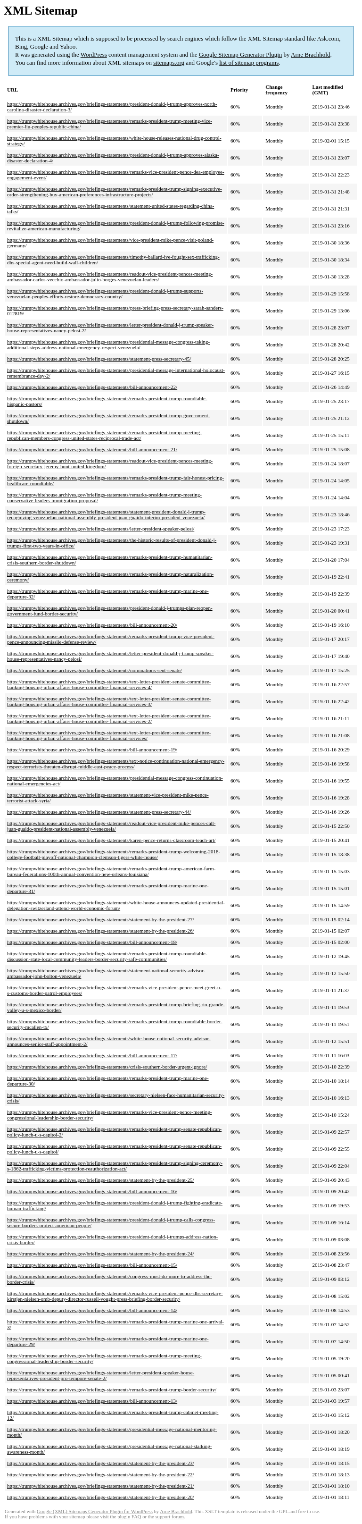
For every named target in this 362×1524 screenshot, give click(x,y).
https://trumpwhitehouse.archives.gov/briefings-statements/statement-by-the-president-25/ (100, 1180)
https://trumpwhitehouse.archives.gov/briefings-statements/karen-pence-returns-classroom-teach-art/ (111, 840)
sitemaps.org (168, 62)
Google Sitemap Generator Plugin (240, 54)
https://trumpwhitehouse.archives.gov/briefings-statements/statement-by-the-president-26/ (100, 931)
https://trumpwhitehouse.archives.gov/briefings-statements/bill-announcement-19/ (92, 749)
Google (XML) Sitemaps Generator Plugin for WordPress (95, 1511)
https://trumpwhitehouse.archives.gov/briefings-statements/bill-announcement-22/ (92, 387)
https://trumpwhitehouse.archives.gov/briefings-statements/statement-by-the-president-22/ (100, 1474)
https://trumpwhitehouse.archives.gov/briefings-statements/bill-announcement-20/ (92, 625)
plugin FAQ (129, 1516)
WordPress (94, 54)
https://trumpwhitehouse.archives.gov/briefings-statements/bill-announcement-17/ (92, 1055)
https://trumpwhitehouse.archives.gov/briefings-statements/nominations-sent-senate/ (94, 670)
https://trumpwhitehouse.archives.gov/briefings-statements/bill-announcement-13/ (92, 1401)
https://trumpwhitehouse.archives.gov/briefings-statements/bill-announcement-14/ (92, 1310)
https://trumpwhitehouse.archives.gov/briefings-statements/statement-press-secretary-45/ (99, 359)
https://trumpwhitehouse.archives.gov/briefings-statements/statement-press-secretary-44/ (99, 812)
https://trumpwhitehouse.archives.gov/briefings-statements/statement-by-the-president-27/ (100, 919)
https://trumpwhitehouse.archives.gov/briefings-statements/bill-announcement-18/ (92, 942)
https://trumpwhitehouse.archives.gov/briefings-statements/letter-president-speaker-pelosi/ (100, 528)
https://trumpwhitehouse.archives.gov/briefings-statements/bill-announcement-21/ (92, 449)
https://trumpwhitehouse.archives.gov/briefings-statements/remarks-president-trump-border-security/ (111, 1389)
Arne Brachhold (310, 54)
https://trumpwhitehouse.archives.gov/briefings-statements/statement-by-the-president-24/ (100, 1253)
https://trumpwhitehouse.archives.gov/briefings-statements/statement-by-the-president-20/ (100, 1497)
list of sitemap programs (249, 62)
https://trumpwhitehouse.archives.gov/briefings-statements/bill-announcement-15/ (92, 1265)
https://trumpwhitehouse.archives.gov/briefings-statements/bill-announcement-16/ (92, 1191)
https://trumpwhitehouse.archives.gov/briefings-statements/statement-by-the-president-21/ (100, 1486)
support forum (169, 1516)
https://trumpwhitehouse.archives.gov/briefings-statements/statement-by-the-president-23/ (100, 1463)
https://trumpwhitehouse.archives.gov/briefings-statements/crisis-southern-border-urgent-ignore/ (107, 1066)
